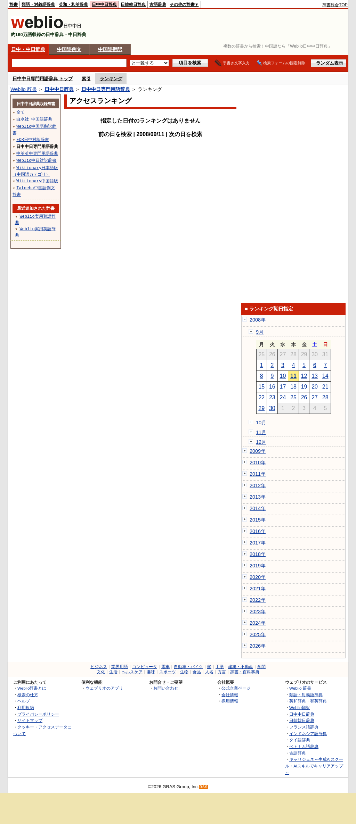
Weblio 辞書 (23, 89)
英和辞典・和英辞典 (308, 701)
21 (325, 387)
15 (261, 387)
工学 (220, 667)
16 (272, 387)
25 (293, 397)
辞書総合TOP (335, 4)
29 (261, 408)
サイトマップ (29, 720)
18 (293, 387)
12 (304, 376)
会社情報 (229, 694)
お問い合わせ (165, 688)
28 (325, 397)
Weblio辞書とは (31, 688)
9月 (260, 332)
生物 (184, 672)
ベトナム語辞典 (303, 746)
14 (325, 376)
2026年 (258, 646)
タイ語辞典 (299, 740)
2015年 (258, 520)
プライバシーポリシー (38, 714)
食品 (197, 672)
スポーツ (167, 672)
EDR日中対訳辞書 (32, 139)
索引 (86, 78)
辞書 (13, 4)
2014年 (258, 508)
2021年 (258, 588)
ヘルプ (23, 701)
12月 (261, 442)
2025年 (258, 634)
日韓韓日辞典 (133, 4)
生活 (113, 672)
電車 (165, 667)
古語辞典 (157, 4)
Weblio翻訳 (299, 707)
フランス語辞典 (303, 727)
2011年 (258, 474)
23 (272, 397)
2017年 (258, 543)
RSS (204, 787)
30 (272, 408)
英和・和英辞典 (73, 4)
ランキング (111, 78)
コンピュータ (144, 667)
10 (283, 376)
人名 (209, 672)
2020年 (258, 577)
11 (293, 376)
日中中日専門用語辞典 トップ (43, 78)
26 (304, 397)
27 (315, 397)
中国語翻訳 (110, 49)
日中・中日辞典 (28, 49)
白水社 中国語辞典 (34, 119)
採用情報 (229, 701)
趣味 (151, 672)
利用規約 (25, 707)
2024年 (258, 623)
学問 (261, 667)
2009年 (258, 451)
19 (304, 387)
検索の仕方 (27, 694)
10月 (261, 422)
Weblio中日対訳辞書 (36, 160)
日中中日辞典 (104, 4)
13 (315, 376)
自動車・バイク (188, 667)
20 (315, 387)
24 (283, 397)
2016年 (258, 531)
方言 (222, 672)
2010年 (258, 462)
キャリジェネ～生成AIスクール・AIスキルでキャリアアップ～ (314, 765)
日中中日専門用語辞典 (105, 89)
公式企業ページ (236, 688)
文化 (101, 672)
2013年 (258, 497)
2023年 (258, 611)
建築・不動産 (240, 667)
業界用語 (119, 667)
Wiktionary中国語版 (37, 181)
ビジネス (98, 667)
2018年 (258, 554)
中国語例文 (69, 49)
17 (283, 387)
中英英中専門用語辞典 (37, 153)
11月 (261, 432)
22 (261, 397)
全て (20, 112)
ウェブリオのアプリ (104, 688)
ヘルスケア (132, 672)
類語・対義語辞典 (38, 4)
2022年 (258, 600)
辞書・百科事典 (244, 672)
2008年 (258, 320)
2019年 (258, 565)
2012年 (258, 485)
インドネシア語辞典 (308, 733)
